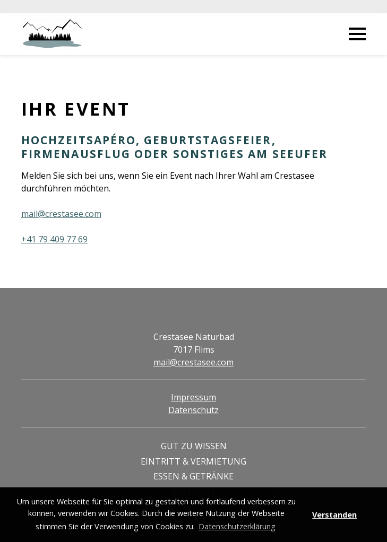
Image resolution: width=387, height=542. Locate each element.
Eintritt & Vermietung (193, 461)
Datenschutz (193, 410)
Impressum (193, 397)
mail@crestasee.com (61, 214)
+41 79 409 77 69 (54, 239)
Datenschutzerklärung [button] (237, 526)
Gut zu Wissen (194, 446)
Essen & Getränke (193, 476)
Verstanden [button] (334, 515)
